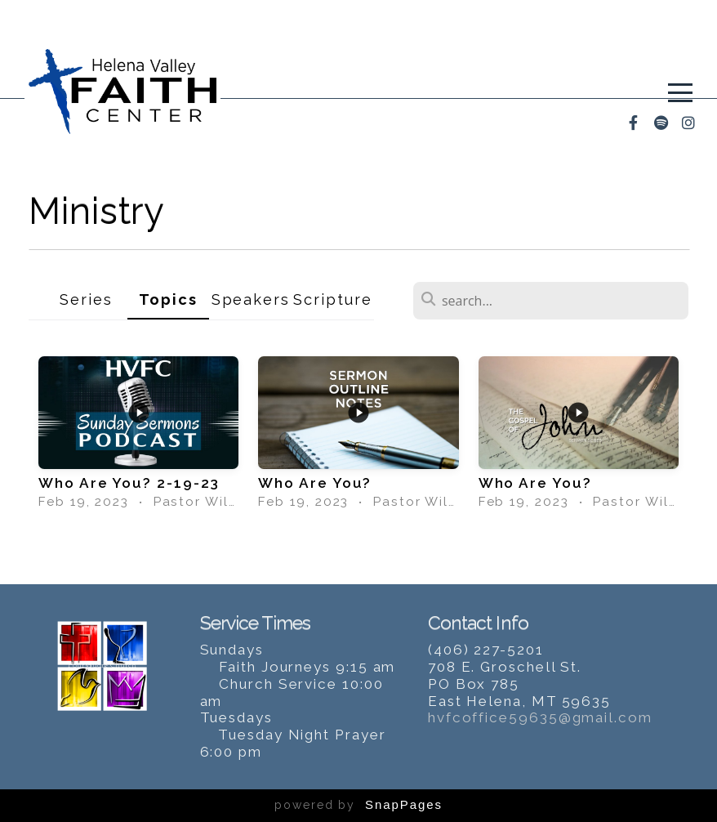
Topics (168, 299)
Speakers (251, 299)
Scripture (332, 299)
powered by (358, 804)
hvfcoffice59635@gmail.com (540, 717)
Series (86, 299)
